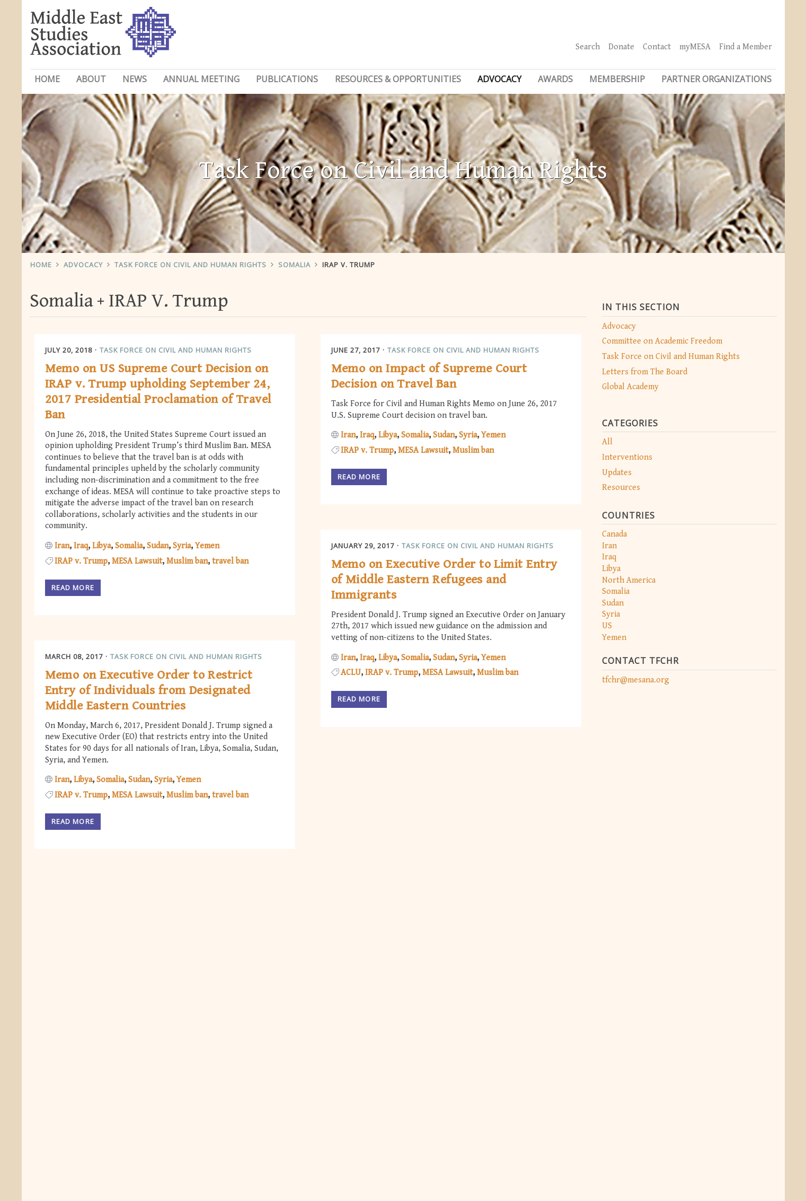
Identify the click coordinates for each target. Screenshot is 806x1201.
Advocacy (83, 264)
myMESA (695, 47)
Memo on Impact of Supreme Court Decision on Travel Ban (429, 376)
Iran (609, 546)
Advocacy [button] (499, 79)
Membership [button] (617, 79)
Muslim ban (187, 561)
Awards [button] (555, 79)
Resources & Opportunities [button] (398, 79)
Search (587, 47)
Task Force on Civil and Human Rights (190, 264)
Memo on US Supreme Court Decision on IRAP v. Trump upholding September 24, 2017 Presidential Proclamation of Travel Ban (158, 391)
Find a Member (745, 47)
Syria (611, 614)
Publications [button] (287, 79)
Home (47, 79)
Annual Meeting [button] (201, 79)
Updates (617, 473)
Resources (621, 488)
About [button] (91, 79)
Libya (611, 569)
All (607, 442)
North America (629, 580)
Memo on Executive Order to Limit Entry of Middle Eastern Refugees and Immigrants (444, 579)
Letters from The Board (644, 372)
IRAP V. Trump (348, 264)
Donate (621, 47)
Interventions (627, 457)
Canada (614, 534)
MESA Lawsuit (137, 561)
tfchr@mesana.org (635, 680)
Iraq (609, 557)
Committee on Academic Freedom (662, 341)
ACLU (351, 673)
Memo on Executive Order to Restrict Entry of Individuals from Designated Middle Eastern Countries (149, 690)
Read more (72, 587)
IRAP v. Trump (81, 561)
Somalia (294, 264)
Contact (657, 47)
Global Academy (630, 387)
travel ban (230, 561)
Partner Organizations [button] (716, 79)
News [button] (134, 79)
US (607, 626)
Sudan (613, 603)
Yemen (614, 638)
